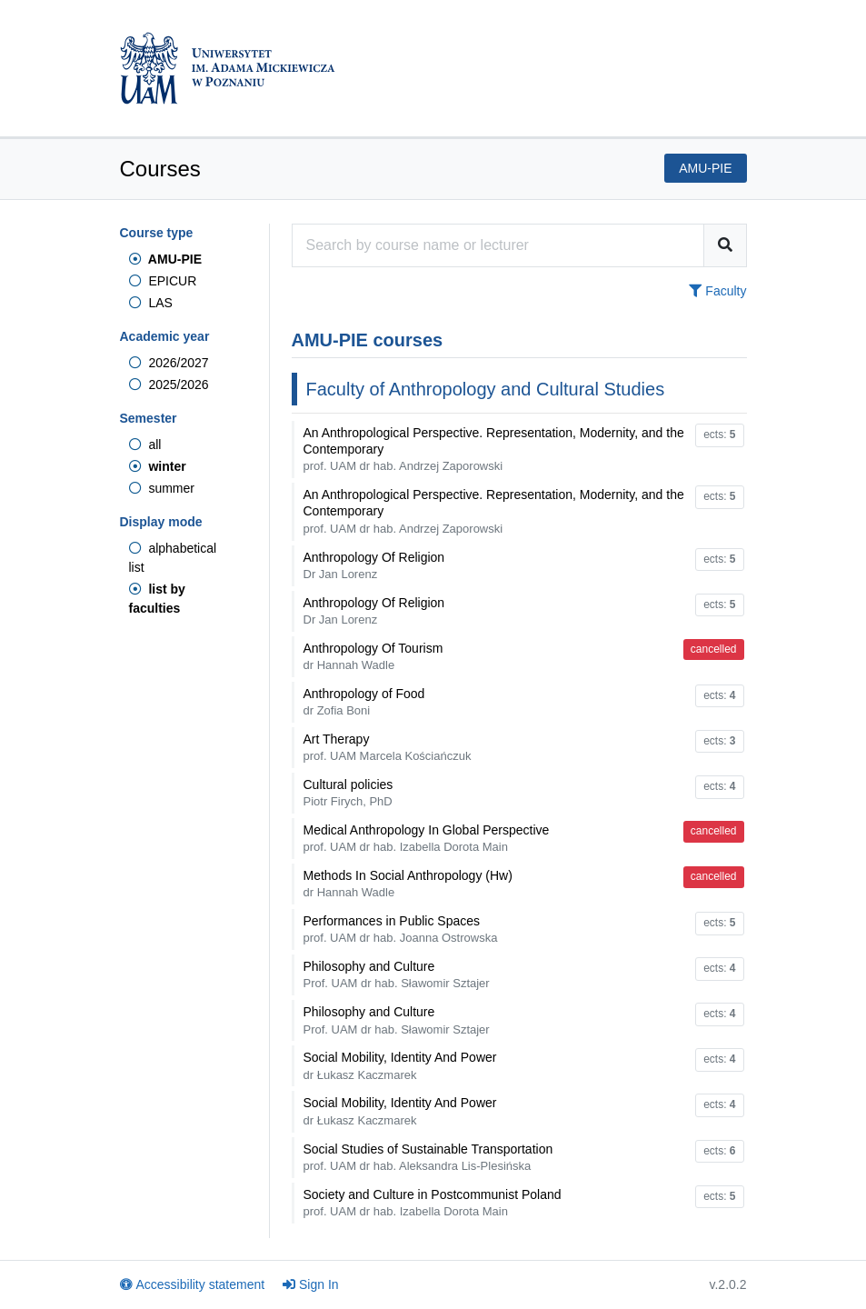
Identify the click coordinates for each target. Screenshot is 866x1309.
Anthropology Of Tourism (373, 656)
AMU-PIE (165, 259)
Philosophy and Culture (397, 974)
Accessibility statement (192, 1284)
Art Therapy (388, 747)
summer (161, 488)
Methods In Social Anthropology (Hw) (408, 883)
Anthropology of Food (364, 701)
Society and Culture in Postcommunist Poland (433, 1202)
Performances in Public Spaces (401, 929)
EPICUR (163, 281)
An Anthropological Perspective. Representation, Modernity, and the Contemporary (494, 449)
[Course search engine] (498, 245)
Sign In (311, 1284)
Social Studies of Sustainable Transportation (428, 1157)
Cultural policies (348, 792)
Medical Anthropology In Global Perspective (427, 838)
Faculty (717, 291)
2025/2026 (169, 384)
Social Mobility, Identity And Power (400, 1065)
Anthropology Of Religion (374, 565)
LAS (151, 302)
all (145, 444)
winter (157, 466)
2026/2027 (169, 362)
